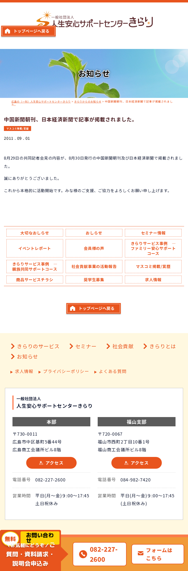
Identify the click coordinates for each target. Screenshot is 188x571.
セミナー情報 (153, 233)
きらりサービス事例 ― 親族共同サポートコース (36, 270)
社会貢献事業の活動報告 (93, 270)
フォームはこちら (159, 554)
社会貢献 (123, 360)
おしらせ (94, 233)
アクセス (55, 477)
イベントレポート (34, 249)
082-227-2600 (50, 493)
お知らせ (27, 370)
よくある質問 (113, 385)
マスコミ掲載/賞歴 (19, 128)
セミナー (86, 360)
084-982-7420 (135, 493)
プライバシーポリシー (66, 385)
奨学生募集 (94, 287)
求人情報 (153, 287)
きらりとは (162, 360)
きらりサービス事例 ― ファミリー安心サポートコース (155, 249)
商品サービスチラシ (34, 287)
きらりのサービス (38, 360)
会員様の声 (94, 249)
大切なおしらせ (34, 233)
